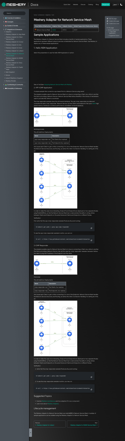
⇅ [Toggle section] (3, 18)
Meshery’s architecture (48, 401)
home (35, 15)
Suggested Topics (114, 35)
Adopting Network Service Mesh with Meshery (58, 84)
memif (94, 103)
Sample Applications (113, 30)
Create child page (113, 21)
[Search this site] (14, 13)
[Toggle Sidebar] (30, 361)
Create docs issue (113, 23)
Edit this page (112, 18)
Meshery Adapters (53, 404)
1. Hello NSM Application (112, 32)
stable (54, 30)
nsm (53, 15)
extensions (41, 15)
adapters (48, 15)
